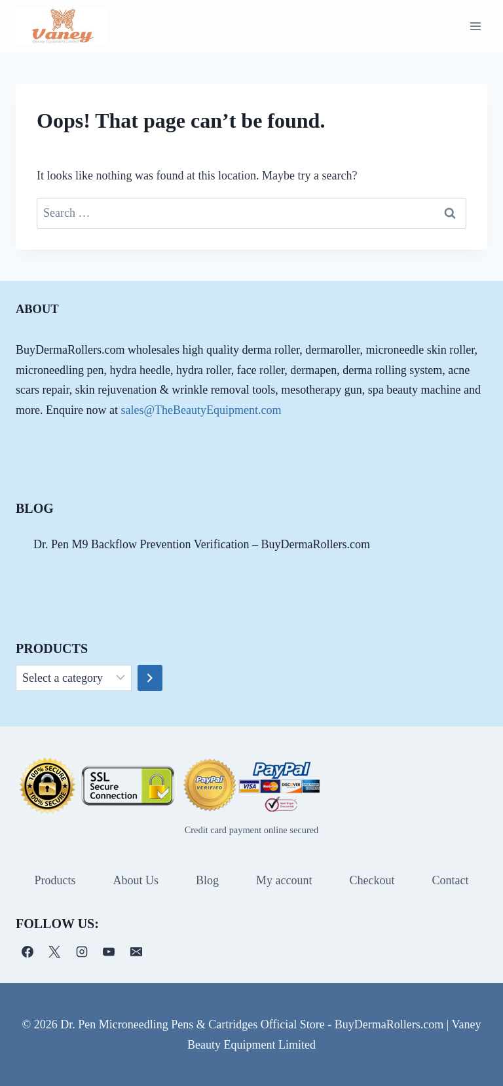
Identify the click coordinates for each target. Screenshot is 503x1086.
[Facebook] (27, 952)
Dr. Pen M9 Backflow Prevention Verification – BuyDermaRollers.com (201, 544)
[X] (54, 952)
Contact (450, 880)
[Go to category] (150, 678)
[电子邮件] (136, 952)
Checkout (371, 880)
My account (284, 880)
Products (54, 880)
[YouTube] (109, 952)
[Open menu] (475, 26)
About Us (135, 880)
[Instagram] (82, 952)
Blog (207, 880)
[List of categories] (74, 678)
